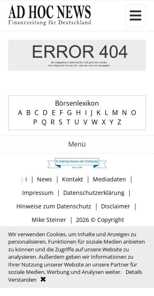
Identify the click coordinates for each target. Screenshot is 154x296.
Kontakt (72, 179)
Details (134, 272)
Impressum (37, 193)
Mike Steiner (49, 220)
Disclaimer (115, 206)
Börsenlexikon (77, 103)
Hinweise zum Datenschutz (53, 206)
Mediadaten (109, 179)
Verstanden (22, 279)
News (44, 179)
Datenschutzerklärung (93, 193)
